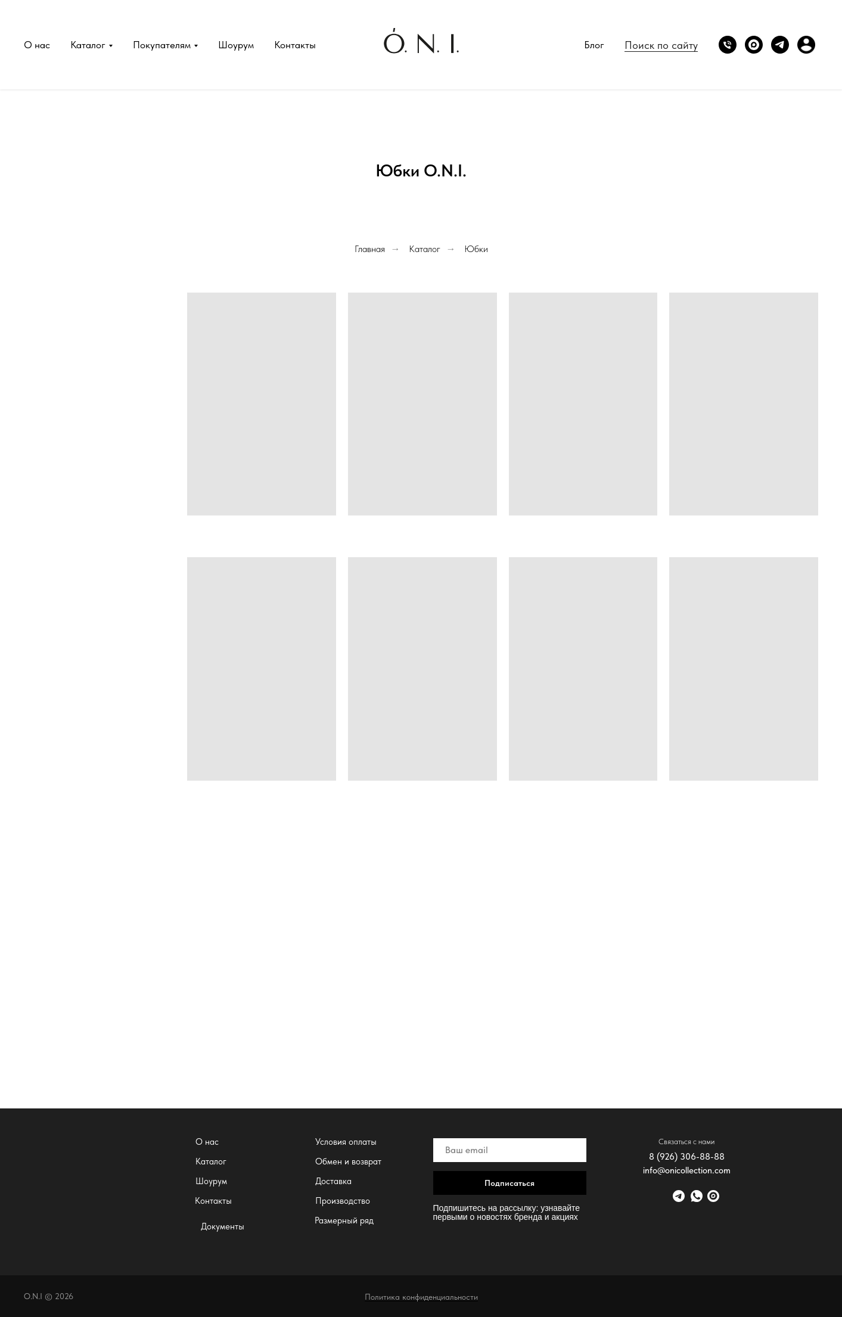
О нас (37, 45)
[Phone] (728, 45)
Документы (222, 1226)
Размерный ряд (344, 1220)
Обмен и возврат (348, 1161)
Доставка (333, 1181)
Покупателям (162, 45)
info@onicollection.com (687, 1170)
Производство (342, 1200)
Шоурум (236, 45)
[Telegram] (780, 45)
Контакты (295, 45)
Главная (370, 248)
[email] (509, 1150)
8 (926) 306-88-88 (687, 1156)
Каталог (87, 45)
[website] (754, 45)
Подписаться (509, 1183)
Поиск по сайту (661, 45)
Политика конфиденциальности (421, 1297)
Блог (594, 45)
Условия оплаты (346, 1141)
